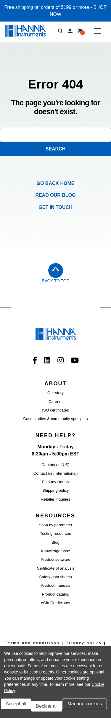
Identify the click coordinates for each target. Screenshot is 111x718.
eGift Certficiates (55, 603)
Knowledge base (55, 551)
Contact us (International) (55, 473)
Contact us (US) (55, 465)
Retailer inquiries (55, 499)
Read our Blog (56, 195)
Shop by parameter (55, 525)
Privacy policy (84, 643)
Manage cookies (84, 703)
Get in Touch (55, 207)
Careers (55, 401)
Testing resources (55, 533)
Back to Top (55, 280)
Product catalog (55, 594)
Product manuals (55, 585)
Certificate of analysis (55, 568)
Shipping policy (55, 490)
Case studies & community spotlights (55, 419)
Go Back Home (56, 183)
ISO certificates (55, 410)
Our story (55, 393)
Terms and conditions (32, 643)
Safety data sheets (55, 577)
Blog (55, 542)
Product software (55, 559)
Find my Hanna (55, 482)
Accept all (16, 703)
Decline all (47, 706)
